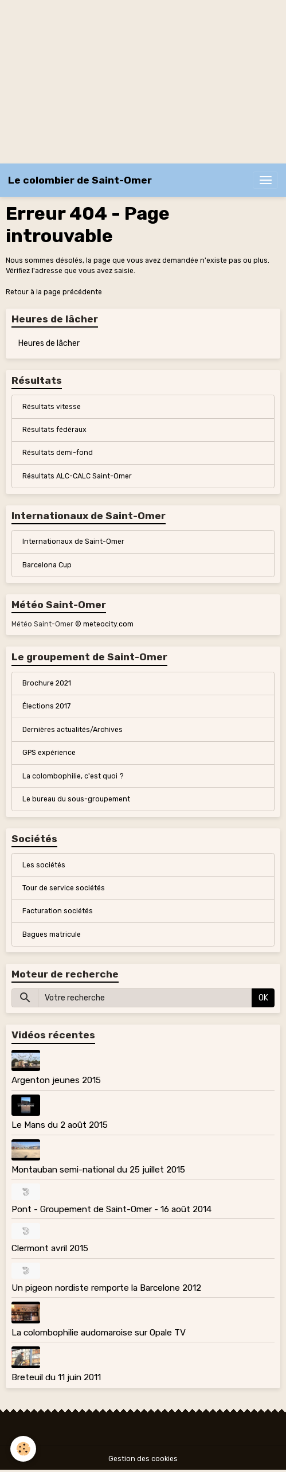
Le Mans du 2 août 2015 (59, 1125)
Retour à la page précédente (54, 292)
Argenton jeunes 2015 (56, 1080)
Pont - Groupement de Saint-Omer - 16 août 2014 (111, 1209)
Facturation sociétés (57, 911)
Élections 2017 (46, 706)
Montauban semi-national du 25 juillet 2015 (98, 1170)
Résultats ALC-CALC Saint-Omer (77, 476)
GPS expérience (49, 753)
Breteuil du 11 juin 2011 (56, 1377)
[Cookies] (23, 1449)
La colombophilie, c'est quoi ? (73, 776)
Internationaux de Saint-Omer (73, 542)
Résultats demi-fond (57, 453)
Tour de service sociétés (63, 888)
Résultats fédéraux (54, 430)
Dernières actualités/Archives (72, 730)
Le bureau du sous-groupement (76, 799)
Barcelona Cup (47, 565)
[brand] (80, 180)
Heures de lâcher (49, 343)
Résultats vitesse (51, 407)
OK (263, 998)
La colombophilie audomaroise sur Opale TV (98, 1332)
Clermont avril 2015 (49, 1248)
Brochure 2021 (46, 683)
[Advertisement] (143, 80)
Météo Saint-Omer (42, 624)
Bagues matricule (51, 934)
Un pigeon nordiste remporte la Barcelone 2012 (106, 1288)
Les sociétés (43, 865)
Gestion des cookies (143, 1459)
